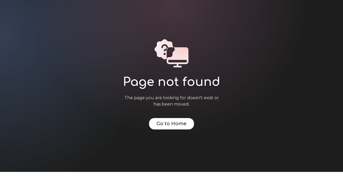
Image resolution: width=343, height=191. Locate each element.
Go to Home (171, 124)
